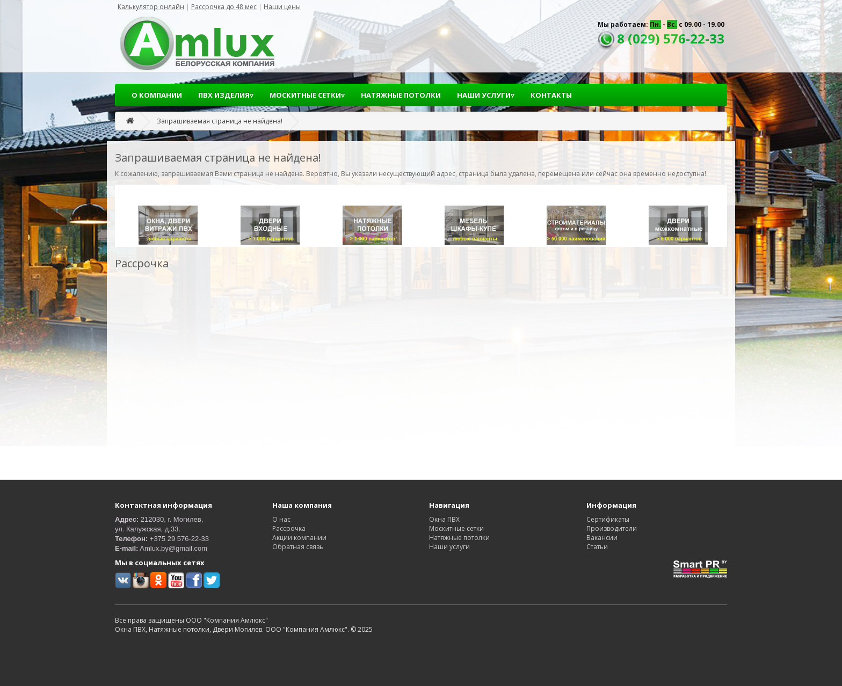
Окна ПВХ (444, 519)
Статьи (597, 546)
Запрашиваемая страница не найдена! (219, 121)
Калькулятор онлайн (151, 6)
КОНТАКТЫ (551, 95)
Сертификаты (607, 519)
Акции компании (299, 537)
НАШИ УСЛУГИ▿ (485, 95)
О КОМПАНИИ (157, 95)
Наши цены (282, 6)
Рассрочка (289, 528)
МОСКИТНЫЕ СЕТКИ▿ (307, 95)
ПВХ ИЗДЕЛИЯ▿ (225, 95)
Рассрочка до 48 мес (224, 6)
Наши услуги (449, 546)
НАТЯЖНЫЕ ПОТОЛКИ (401, 95)
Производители (611, 528)
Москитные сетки (456, 528)
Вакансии (602, 537)
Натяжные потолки (459, 537)
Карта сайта (605, 555)
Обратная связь (297, 546)
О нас (281, 519)
